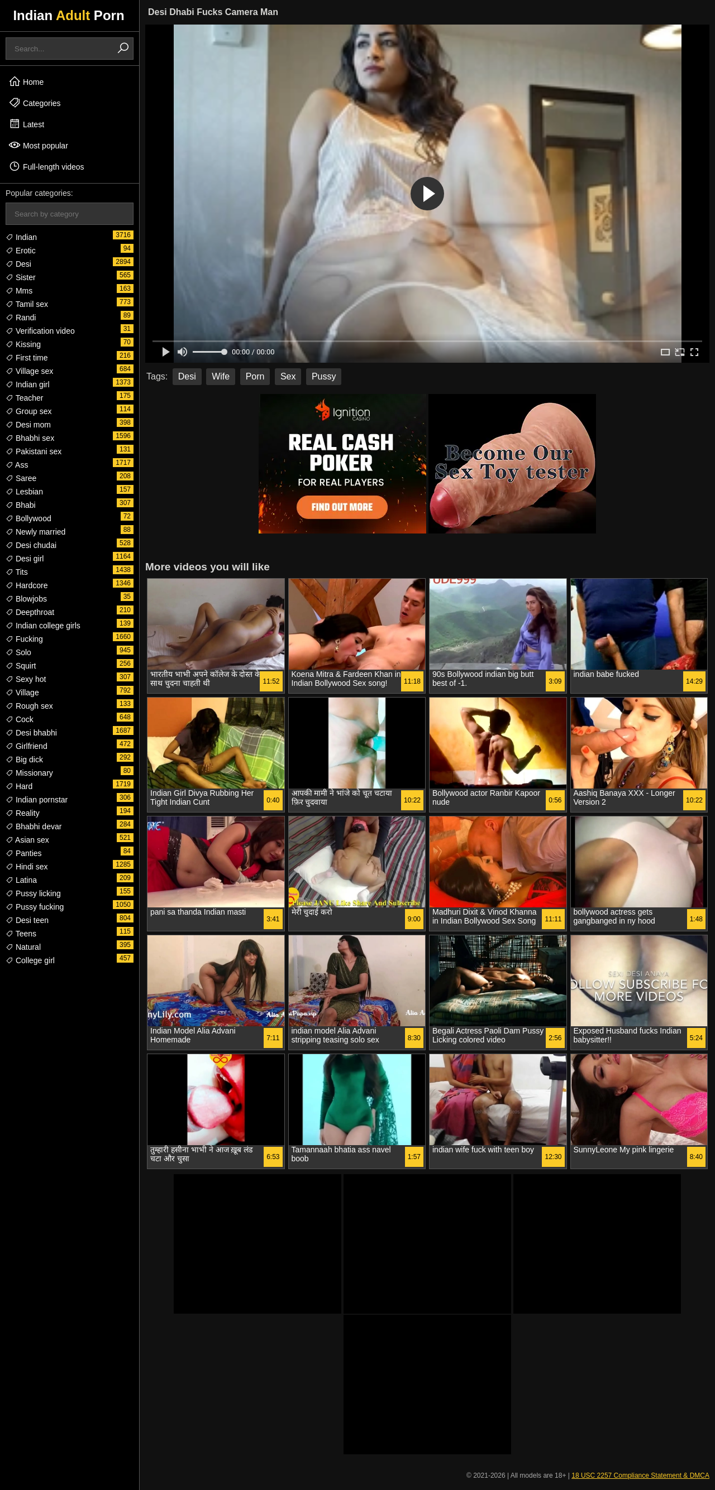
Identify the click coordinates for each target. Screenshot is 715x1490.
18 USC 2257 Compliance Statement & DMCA (640, 1475)
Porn (255, 376)
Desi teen (27, 920)
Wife (221, 376)
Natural (23, 947)
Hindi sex (26, 866)
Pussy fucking (35, 906)
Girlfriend (26, 746)
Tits (17, 572)
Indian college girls (43, 625)
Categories (34, 103)
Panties (24, 853)
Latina (21, 880)
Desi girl (25, 558)
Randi (21, 317)
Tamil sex (27, 304)
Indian (21, 237)
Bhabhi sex (30, 438)
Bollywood (28, 518)
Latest (26, 124)
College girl (30, 960)
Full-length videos (46, 166)
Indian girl (28, 384)
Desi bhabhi (31, 732)
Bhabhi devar (33, 826)
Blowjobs (26, 598)
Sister (21, 277)
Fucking (24, 639)
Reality (23, 813)
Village (22, 692)
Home (26, 81)
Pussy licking (33, 893)
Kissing (23, 344)
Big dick (24, 759)
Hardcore (26, 585)
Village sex (29, 371)
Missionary (29, 772)
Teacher (24, 397)
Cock (20, 719)
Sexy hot (26, 679)
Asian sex (27, 839)
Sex (288, 376)
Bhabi (21, 505)
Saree (21, 478)
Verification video (40, 330)
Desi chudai (31, 545)
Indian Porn (68, 15)
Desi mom (28, 424)
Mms (19, 290)
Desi (18, 263)
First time (26, 357)
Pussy (324, 376)
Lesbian (24, 491)
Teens (21, 933)
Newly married (35, 531)
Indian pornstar (37, 799)
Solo (18, 652)
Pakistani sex (33, 451)
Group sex (28, 411)
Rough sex (29, 705)
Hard (19, 786)
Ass (17, 464)
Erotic (21, 250)
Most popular (38, 145)
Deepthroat (30, 612)
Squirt (21, 665)
